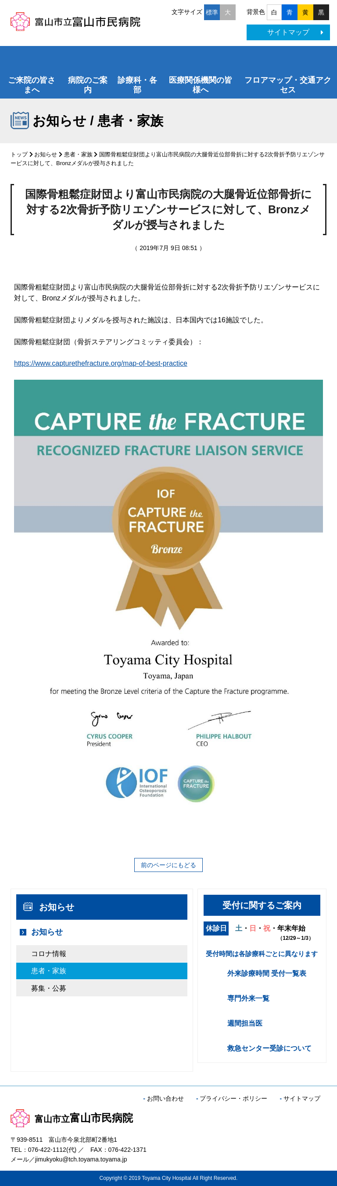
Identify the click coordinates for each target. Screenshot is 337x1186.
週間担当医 (244, 1023)
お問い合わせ (165, 1098)
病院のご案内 (88, 85)
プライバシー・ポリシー (233, 1098)
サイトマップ (295, 32)
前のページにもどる (168, 864)
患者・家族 (78, 154)
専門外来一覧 (248, 998)
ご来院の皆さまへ (31, 85)
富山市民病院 (72, 1118)
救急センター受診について (269, 1048)
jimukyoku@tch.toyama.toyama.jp (81, 1159)
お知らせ (45, 154)
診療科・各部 (137, 85)
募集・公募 (48, 988)
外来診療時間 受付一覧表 (266, 973)
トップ (19, 154)
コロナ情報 (48, 953)
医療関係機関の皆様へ (200, 85)
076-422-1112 (47, 1149)
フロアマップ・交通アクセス (287, 85)
